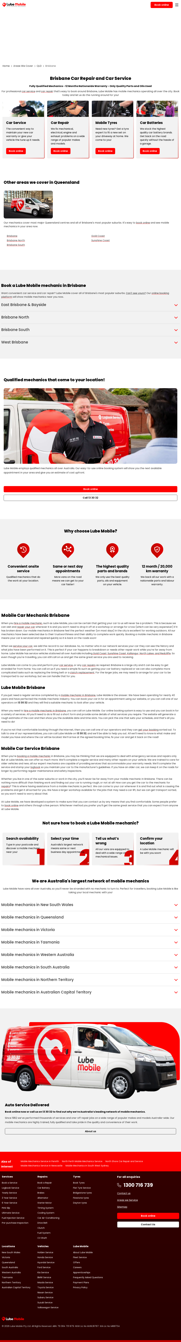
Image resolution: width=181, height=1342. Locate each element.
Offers (76, 1262)
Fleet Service (80, 1257)
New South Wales (11, 1252)
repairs (5, 786)
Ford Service (44, 1267)
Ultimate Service (10, 1212)
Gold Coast (98, 236)
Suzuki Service (45, 1302)
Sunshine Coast (100, 240)
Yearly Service (9, 1192)
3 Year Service (9, 1197)
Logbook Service (10, 1187)
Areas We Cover (23, 66)
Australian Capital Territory (16, 1287)
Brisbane (12, 236)
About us (90, 1131)
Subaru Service (45, 1297)
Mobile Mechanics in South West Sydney (87, 1165)
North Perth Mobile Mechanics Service (82, 1161)
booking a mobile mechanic (34, 756)
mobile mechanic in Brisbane (78, 695)
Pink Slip (6, 1207)
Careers (77, 1267)
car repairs (88, 665)
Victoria (6, 1257)
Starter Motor (44, 1202)
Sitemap (122, 1207)
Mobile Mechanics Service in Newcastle (41, 1165)
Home (6, 66)
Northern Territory (11, 1282)
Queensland (8, 1262)
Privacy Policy (80, 1287)
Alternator (42, 1197)
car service (28, 91)
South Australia (10, 1267)
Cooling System (45, 1212)
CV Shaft (42, 1237)
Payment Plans (81, 1282)
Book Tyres (79, 1182)
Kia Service (43, 1272)
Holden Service (45, 1252)
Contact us (123, 1193)
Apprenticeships (81, 1272)
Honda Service (45, 1257)
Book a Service (9, 1182)
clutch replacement (82, 672)
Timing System (45, 1207)
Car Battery (43, 1187)
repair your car (26, 627)
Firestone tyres (81, 1197)
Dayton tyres (80, 1202)
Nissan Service (45, 1292)
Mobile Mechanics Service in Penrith (40, 1161)
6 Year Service (9, 1202)
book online (143, 222)
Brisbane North (16, 240)
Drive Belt (42, 1222)
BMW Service (44, 1277)
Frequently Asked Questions (88, 1277)
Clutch (41, 1227)
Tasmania (7, 1277)
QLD (39, 66)
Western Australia (11, 1272)
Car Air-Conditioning (48, 1217)
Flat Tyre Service (82, 1187)
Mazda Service (45, 1282)
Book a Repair (44, 1182)
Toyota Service (45, 1287)
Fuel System (44, 1232)
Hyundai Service (45, 1262)
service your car (23, 646)
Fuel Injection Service (13, 1217)
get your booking (148, 730)
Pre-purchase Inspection (15, 1222)
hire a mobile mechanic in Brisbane (45, 710)
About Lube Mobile (83, 1252)
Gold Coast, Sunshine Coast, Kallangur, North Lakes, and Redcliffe (131, 653)
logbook (35, 767)
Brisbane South (16, 245)
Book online (16, 151)
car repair (47, 91)
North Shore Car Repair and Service (124, 1161)
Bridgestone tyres (82, 1192)
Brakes (40, 1192)
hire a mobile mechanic (28, 623)
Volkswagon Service (47, 1307)
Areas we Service (127, 1200)
